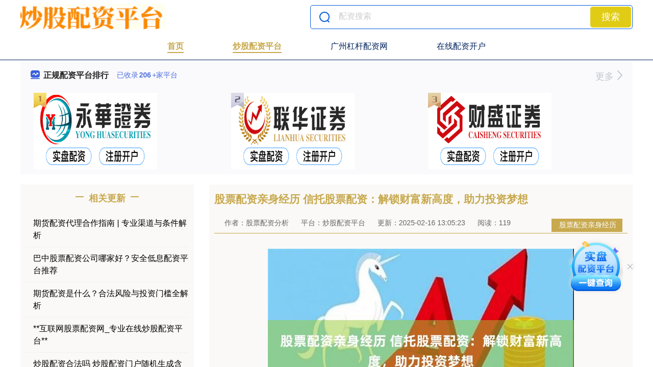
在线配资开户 (461, 46)
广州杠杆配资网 (359, 46)
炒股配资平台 (257, 46)
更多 (608, 76)
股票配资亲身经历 (587, 225)
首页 (175, 46)
